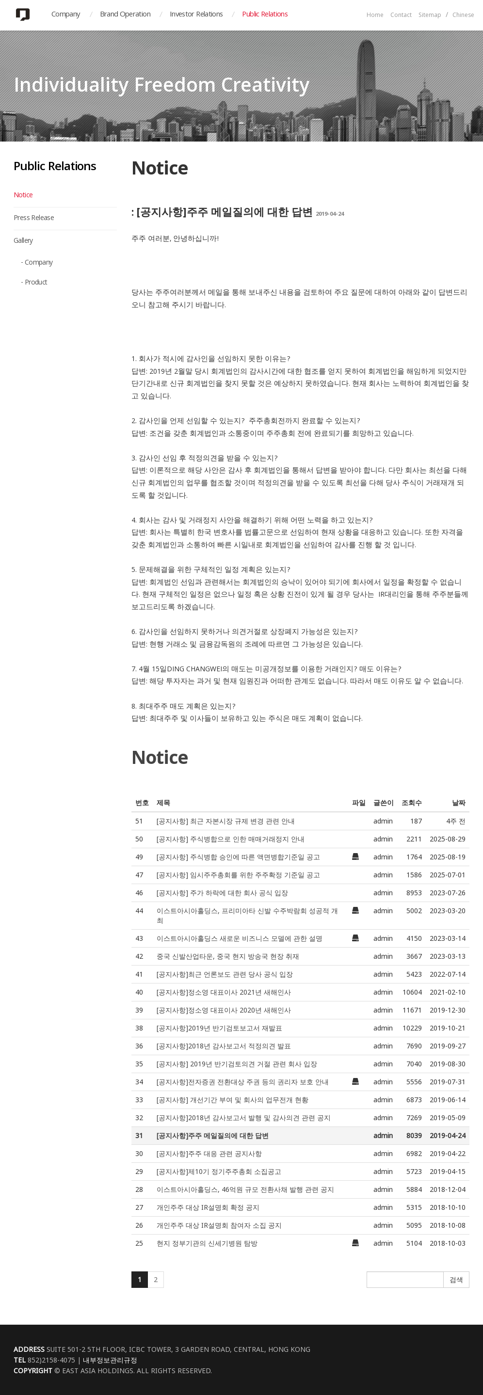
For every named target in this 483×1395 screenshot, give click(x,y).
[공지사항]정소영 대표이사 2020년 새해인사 (224, 1010)
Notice (23, 196)
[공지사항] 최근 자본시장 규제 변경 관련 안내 (226, 820)
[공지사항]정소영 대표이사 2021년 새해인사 (224, 992)
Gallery (23, 241)
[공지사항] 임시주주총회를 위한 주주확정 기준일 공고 (238, 874)
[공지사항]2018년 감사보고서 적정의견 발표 (224, 1045)
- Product (34, 283)
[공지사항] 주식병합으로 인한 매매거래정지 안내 (231, 838)
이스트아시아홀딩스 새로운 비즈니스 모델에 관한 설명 (239, 938)
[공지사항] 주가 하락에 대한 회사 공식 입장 (222, 892)
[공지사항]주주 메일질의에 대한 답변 (213, 1135)
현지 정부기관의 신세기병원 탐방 (207, 1243)
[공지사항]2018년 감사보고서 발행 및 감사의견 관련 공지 (244, 1117)
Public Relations (265, 15)
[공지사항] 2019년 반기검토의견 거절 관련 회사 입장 (237, 1063)
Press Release (34, 218)
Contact (401, 16)
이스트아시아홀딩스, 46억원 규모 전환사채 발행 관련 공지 (245, 1189)
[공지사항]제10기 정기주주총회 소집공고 (219, 1171)
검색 (456, 1279)
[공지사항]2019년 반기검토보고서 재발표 (219, 1027)
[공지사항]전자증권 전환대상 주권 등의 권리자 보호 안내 (243, 1081)
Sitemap (430, 16)
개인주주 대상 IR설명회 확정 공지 (208, 1207)
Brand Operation (125, 15)
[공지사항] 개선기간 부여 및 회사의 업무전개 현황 (232, 1099)
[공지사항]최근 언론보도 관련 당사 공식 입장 (225, 974)
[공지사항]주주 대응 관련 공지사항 (209, 1153)
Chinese (463, 16)
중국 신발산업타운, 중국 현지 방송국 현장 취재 (228, 956)
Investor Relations (196, 15)
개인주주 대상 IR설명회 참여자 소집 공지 (219, 1225)
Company (65, 15)
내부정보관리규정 (110, 1359)
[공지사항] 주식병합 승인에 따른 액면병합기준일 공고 (238, 856)
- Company (37, 263)
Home (375, 16)
